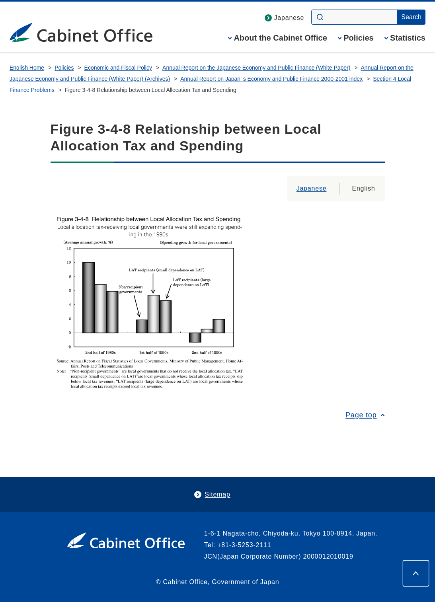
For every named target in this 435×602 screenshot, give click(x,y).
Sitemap (217, 494)
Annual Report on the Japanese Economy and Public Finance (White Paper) (256, 67)
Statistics (407, 38)
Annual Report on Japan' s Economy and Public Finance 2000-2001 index (271, 79)
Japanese (289, 17)
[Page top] (416, 573)
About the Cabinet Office (280, 38)
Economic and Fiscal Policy (118, 67)
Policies (358, 38)
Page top (360, 415)
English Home (27, 67)
